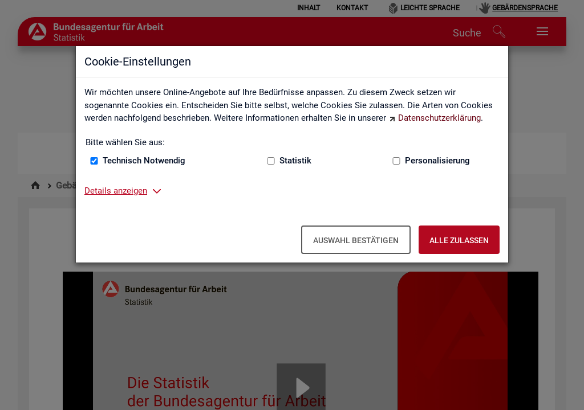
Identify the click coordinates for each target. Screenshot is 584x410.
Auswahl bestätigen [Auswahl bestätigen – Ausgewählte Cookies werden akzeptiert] (356, 240)
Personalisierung (437, 160)
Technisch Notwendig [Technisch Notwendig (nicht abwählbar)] (144, 160)
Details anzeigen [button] (115, 191)
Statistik (295, 160)
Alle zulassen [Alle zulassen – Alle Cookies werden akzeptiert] (459, 240)
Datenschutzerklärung (439, 118)
